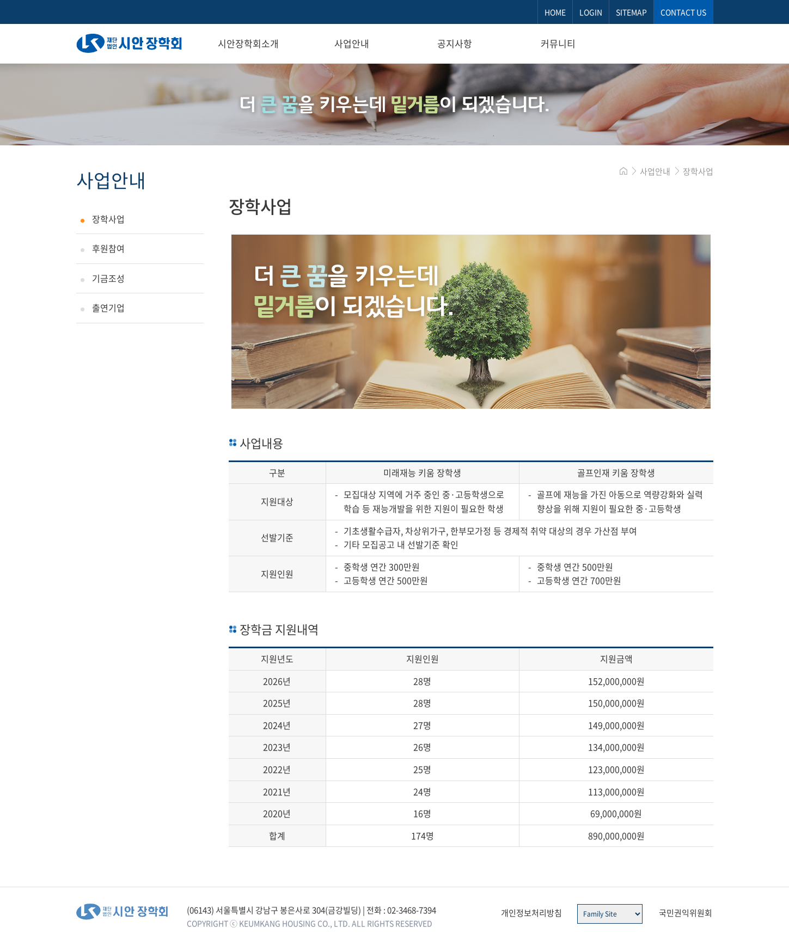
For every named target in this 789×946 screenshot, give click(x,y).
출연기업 (108, 307)
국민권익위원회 (685, 913)
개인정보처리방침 (531, 913)
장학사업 (108, 218)
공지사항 (454, 43)
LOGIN (590, 12)
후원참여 (108, 248)
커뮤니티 (558, 43)
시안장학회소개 (248, 43)
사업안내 (351, 43)
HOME (555, 12)
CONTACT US (683, 12)
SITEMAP (631, 12)
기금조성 (108, 278)
